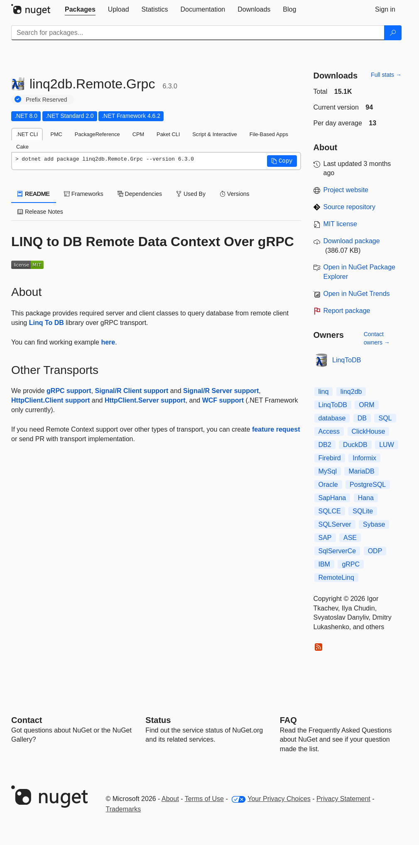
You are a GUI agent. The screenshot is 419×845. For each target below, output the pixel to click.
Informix (364, 458)
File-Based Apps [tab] (269, 134)
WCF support (223, 400)
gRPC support (69, 390)
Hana (366, 497)
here (108, 342)
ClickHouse (368, 431)
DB (362, 418)
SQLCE (330, 511)
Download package (351, 240)
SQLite (363, 511)
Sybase (374, 524)
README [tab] (33, 194)
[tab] (80, 9)
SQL (385, 418)
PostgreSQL (368, 484)
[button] (282, 161)
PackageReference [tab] (97, 134)
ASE (350, 537)
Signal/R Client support (132, 390)
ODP (375, 550)
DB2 (325, 444)
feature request (276, 429)
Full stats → (386, 74)
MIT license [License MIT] (340, 223)
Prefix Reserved (46, 99)
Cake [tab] (22, 147)
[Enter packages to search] (198, 32)
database (332, 418)
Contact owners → (377, 338)
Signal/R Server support (221, 390)
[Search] (393, 32)
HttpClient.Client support (50, 400)
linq (324, 391)
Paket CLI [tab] (168, 134)
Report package (346, 310)
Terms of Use (204, 798)
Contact (26, 720)
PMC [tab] (56, 134)
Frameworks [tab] (83, 194)
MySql (328, 471)
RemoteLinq (336, 577)
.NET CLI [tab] (27, 134)
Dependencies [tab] (140, 194)
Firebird (330, 458)
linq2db (351, 391)
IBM (324, 564)
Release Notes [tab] (40, 212)
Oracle (328, 484)
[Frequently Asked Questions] (288, 720)
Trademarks (123, 809)
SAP (325, 537)
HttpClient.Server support (145, 400)
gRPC (351, 564)
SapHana (332, 497)
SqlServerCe (337, 550)
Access (329, 431)
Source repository (349, 206)
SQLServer (335, 524)
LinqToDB (346, 360)
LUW (386, 444)
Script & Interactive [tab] (214, 134)
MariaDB (361, 471)
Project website (346, 189)
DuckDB (355, 444)
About (170, 798)
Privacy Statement (343, 798)
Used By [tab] (191, 194)
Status (158, 720)
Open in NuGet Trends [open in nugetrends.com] (356, 293)
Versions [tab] (235, 194)
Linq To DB (46, 322)
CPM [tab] (138, 134)
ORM (366, 404)
